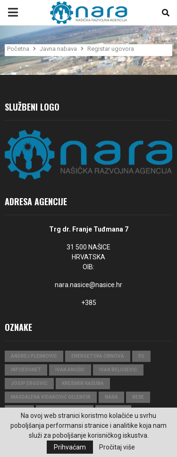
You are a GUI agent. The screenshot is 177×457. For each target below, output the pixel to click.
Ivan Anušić (70, 369)
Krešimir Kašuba (83, 383)
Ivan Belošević (118, 369)
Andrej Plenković (34, 356)
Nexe (138, 397)
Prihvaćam (70, 447)
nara (111, 397)
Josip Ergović (29, 383)
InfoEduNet (26, 369)
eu (141, 356)
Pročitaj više (117, 447)
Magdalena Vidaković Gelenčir (51, 397)
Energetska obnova (97, 356)
